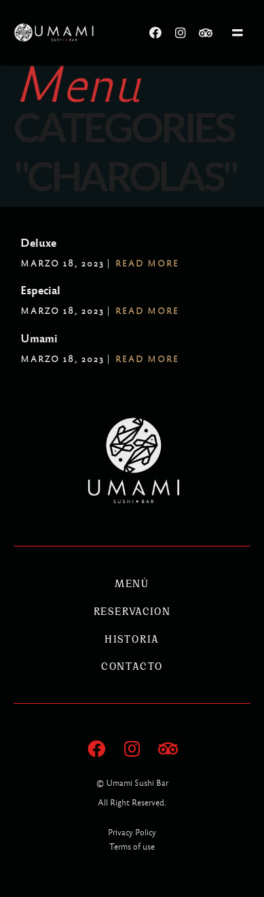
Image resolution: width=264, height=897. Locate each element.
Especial (40, 290)
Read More (147, 263)
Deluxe (38, 243)
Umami (39, 338)
